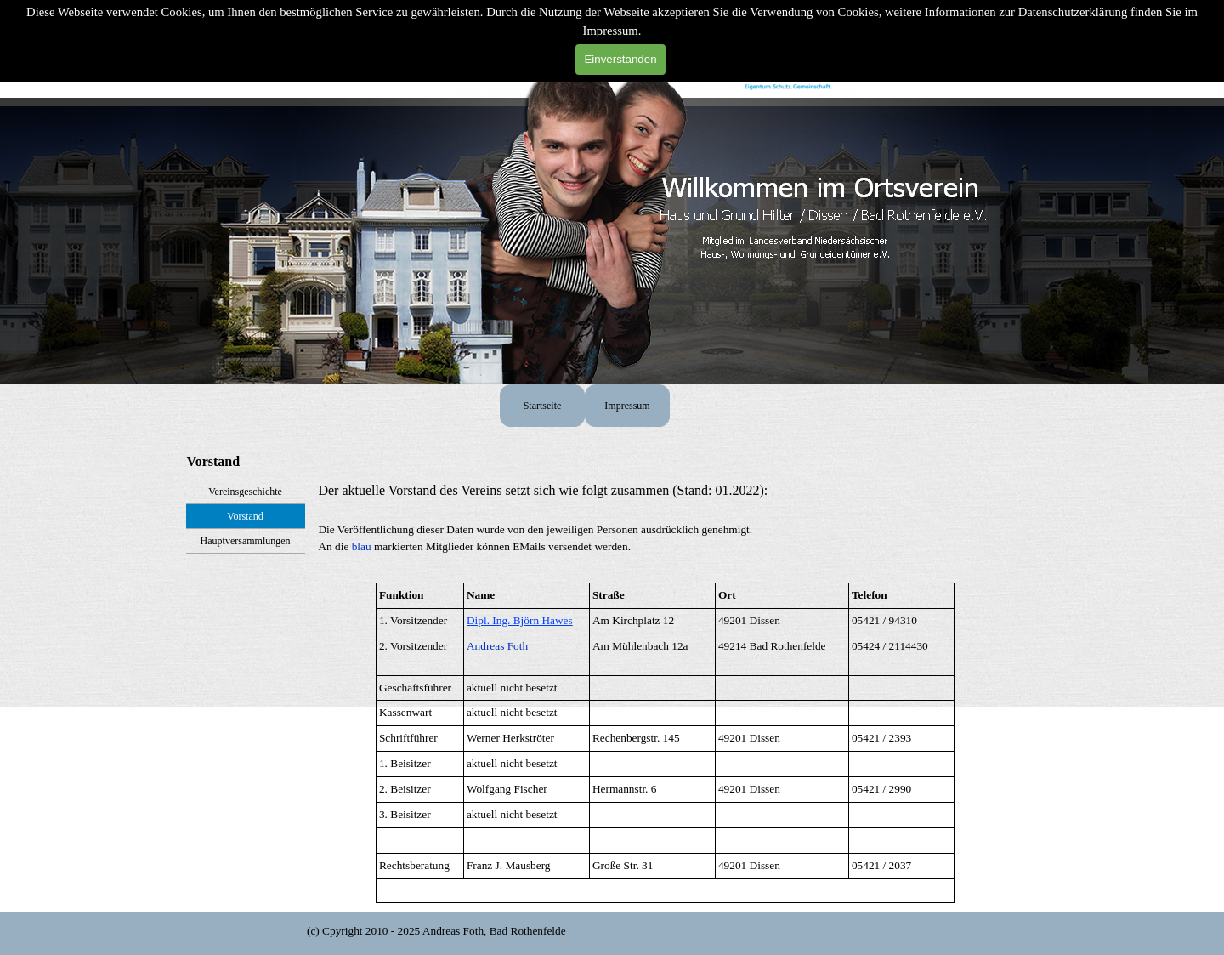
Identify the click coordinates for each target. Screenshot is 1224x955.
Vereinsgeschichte (245, 491)
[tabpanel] (665, 526)
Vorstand (245, 516)
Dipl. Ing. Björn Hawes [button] (520, 620)
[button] (497, 646)
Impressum (626, 406)
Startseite (543, 406)
